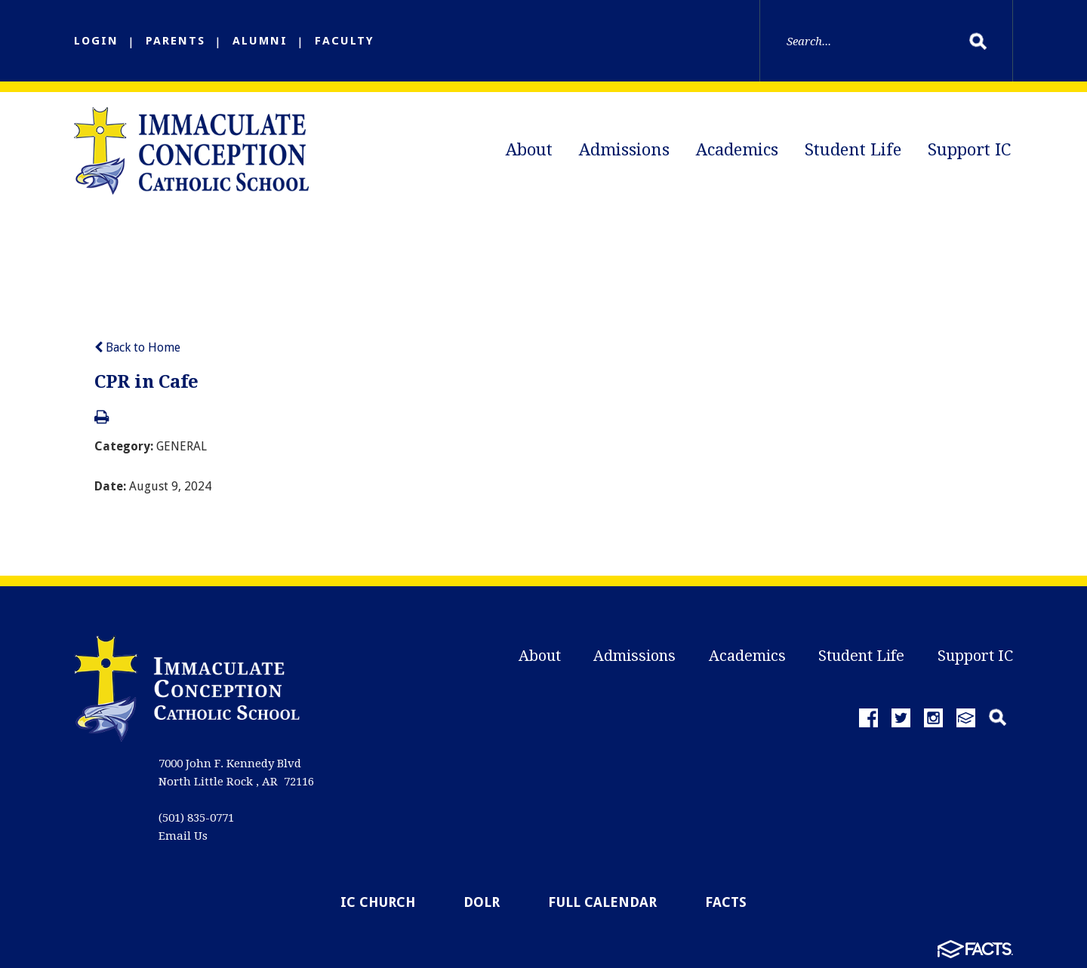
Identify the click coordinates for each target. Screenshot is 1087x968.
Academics (737, 149)
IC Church (377, 902)
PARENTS (175, 41)
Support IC (969, 149)
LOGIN (96, 41)
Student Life (853, 149)
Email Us (183, 836)
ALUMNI (260, 41)
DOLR (481, 902)
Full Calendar (602, 902)
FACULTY (344, 41)
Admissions (624, 149)
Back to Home (137, 347)
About (529, 149)
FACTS (726, 902)
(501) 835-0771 (196, 818)
